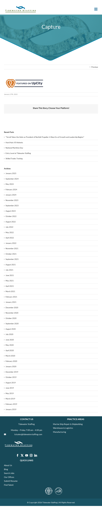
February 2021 (11, 297)
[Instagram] (31, 455)
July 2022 (9, 227)
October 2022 (11, 216)
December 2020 (12, 307)
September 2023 (12, 206)
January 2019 (11, 409)
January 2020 (11, 366)
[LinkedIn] (35, 455)
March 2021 (10, 291)
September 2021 (12, 259)
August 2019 (11, 383)
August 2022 (11, 222)
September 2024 (12, 179)
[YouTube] (26, 455)
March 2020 (10, 356)
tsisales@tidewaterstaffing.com (28, 434)
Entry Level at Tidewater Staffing (18, 153)
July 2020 (9, 334)
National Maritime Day (14, 148)
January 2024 (11, 195)
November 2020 (12, 313)
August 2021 (11, 265)
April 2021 (10, 286)
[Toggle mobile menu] (96, 9)
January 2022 (11, 243)
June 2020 (10, 340)
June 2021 (10, 275)
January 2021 (11, 302)
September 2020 (12, 324)
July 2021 (9, 270)
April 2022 (10, 238)
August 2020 (11, 329)
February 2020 (11, 361)
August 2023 (11, 211)
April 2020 (10, 350)
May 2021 (10, 281)
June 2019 (10, 388)
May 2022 (10, 232)
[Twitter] (22, 455)
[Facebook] (17, 455)
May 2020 (10, 345)
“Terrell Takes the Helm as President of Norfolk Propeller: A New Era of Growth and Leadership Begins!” (45, 137)
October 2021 (11, 254)
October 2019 (11, 377)
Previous (94, 67)
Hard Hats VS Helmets (14, 142)
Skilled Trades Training (14, 158)
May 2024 (10, 184)
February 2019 (11, 404)
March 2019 (10, 399)
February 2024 (11, 189)
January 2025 (11, 173)
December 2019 (12, 372)
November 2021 (12, 248)
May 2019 (10, 393)
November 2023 (12, 200)
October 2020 (11, 318)
